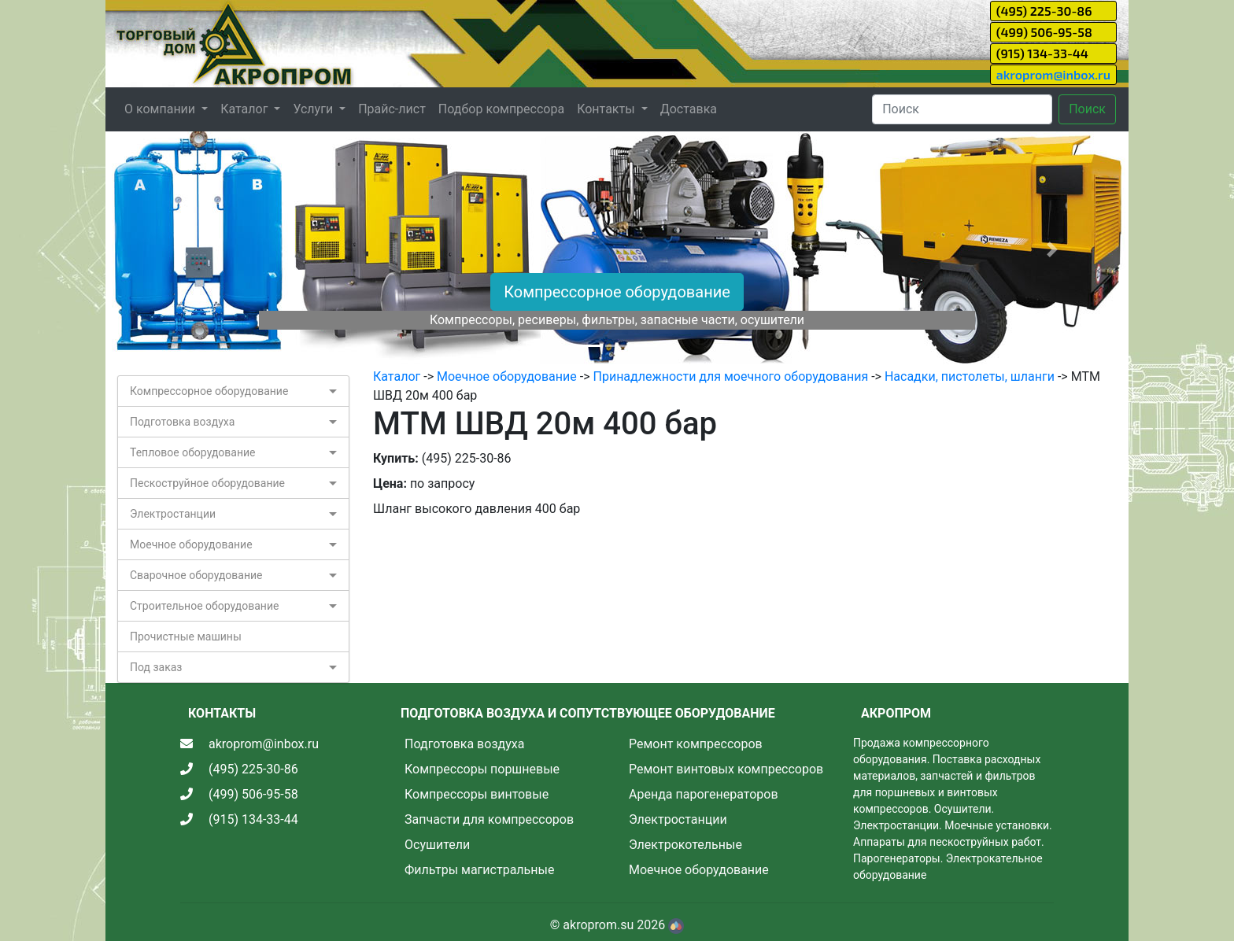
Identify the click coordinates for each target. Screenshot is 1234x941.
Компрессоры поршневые (482, 769)
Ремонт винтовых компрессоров (726, 769)
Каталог (396, 376)
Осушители (437, 844)
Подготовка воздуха (182, 421)
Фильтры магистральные (479, 869)
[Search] (962, 109)
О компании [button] (161, 108)
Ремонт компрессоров (696, 743)
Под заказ (156, 667)
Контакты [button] (607, 108)
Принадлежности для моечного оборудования (731, 376)
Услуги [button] (314, 108)
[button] (182, 249)
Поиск (1087, 108)
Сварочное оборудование (196, 575)
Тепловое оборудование (193, 452)
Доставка (688, 108)
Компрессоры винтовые (477, 794)
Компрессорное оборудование (617, 291)
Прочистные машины (186, 636)
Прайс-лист (392, 108)
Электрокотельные (685, 844)
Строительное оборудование (204, 606)
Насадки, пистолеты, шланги (970, 376)
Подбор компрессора (501, 108)
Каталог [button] (245, 108)
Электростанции (173, 513)
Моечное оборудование (191, 544)
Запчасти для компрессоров (489, 819)
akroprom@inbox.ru (1053, 74)
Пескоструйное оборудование (207, 483)
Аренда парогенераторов (703, 794)
